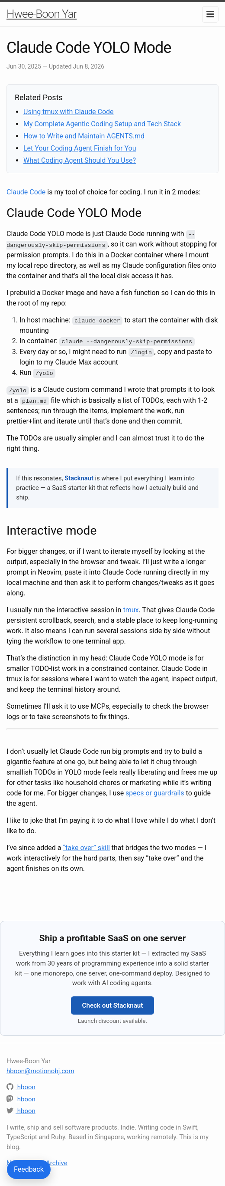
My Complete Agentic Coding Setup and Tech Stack (102, 124)
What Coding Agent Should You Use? (79, 160)
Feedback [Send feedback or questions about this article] (29, 1169)
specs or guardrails (154, 792)
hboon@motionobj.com (40, 1069)
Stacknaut (78, 477)
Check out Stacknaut (112, 1004)
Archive (57, 1162)
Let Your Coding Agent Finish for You (79, 148)
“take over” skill (86, 846)
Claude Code (25, 192)
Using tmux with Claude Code (68, 112)
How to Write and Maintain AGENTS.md (84, 136)
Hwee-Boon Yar (41, 13)
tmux (130, 608)
